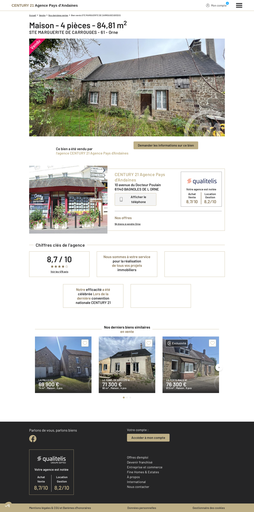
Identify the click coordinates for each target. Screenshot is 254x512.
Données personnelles (141, 507)
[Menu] (239, 5)
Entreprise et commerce (145, 467)
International (136, 482)
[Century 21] (45, 5)
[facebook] (32, 438)
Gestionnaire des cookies (209, 507)
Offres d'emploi (137, 457)
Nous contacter (138, 487)
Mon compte (216, 5)
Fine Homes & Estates (143, 472)
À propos (133, 477)
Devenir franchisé (140, 462)
